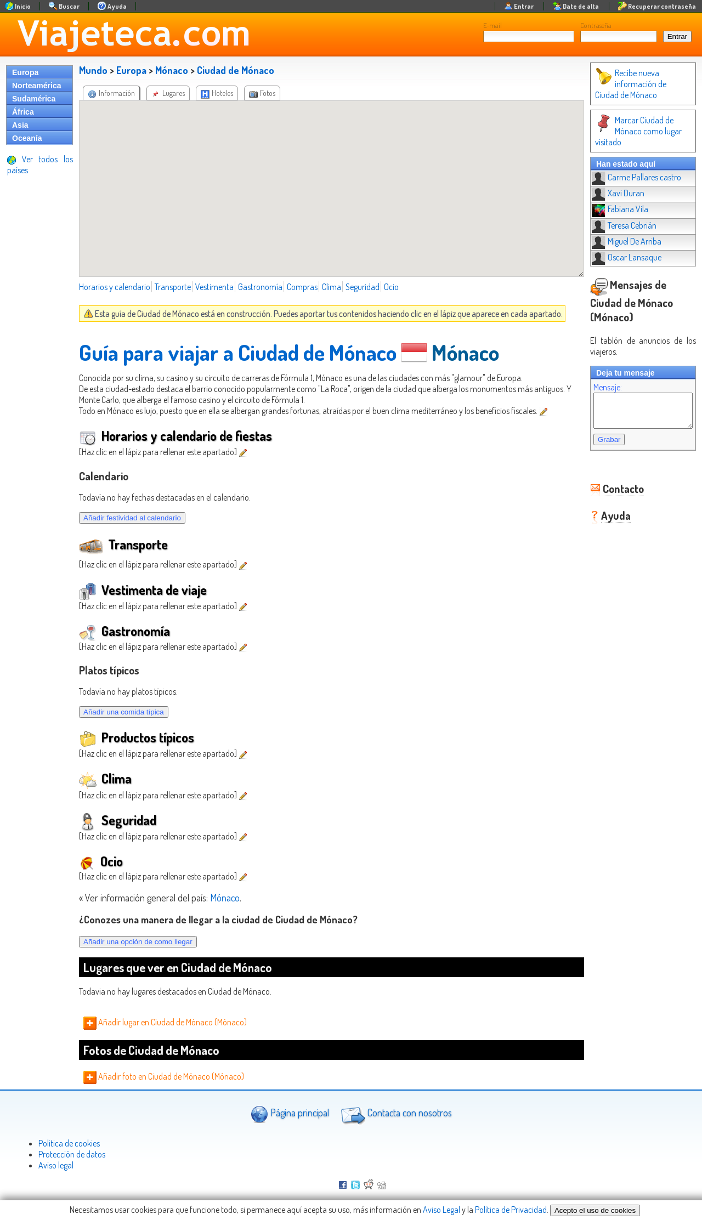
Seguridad (363, 286)
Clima (331, 286)
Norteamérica (36, 85)
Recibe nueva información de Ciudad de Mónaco (637, 83)
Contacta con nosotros (395, 1114)
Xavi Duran (607, 182)
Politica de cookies (69, 1143)
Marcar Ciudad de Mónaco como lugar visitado (637, 126)
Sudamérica (33, 98)
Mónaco (171, 70)
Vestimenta (214, 286)
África (23, 111)
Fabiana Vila (609, 197)
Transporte (173, 286)
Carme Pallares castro (625, 166)
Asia (20, 125)
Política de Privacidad (511, 1209)
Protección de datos (71, 1154)
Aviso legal (55, 1165)
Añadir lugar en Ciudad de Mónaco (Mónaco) (165, 1022)
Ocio (391, 286)
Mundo (93, 70)
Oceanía (27, 138)
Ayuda (605, 497)
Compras (302, 286)
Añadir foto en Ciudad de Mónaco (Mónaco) (163, 1076)
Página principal (290, 1113)
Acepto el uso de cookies (595, 1210)
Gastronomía (260, 286)
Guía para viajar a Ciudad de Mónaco (238, 352)
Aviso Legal (441, 1209)
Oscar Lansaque (615, 246)
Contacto (612, 470)
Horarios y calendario (114, 286)
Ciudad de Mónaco (235, 70)
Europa (25, 72)
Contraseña (596, 25)
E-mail (492, 25)
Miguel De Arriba (615, 230)
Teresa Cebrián (613, 214)
